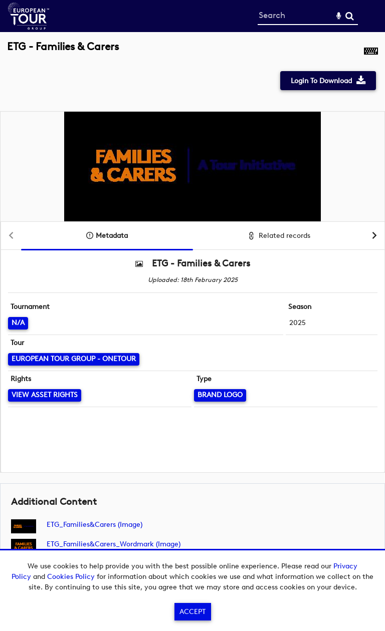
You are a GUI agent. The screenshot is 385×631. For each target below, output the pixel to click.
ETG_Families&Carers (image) (94, 524)
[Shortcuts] (371, 52)
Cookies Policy (71, 576)
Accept (192, 611)
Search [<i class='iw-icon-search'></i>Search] (349, 16)
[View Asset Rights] (44, 395)
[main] (192, 306)
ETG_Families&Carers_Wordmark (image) (113, 544)
